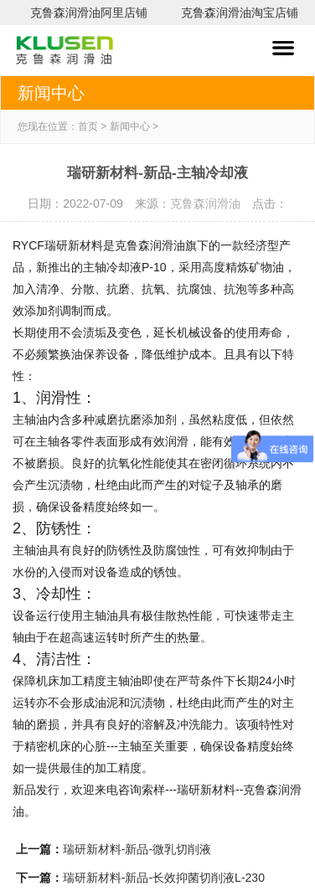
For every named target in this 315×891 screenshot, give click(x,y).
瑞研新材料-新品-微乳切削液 (137, 849)
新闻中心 (130, 126)
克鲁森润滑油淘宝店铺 (239, 12)
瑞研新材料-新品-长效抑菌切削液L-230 (164, 877)
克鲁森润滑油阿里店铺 (88, 12)
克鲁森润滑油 (205, 203)
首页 (88, 126)
